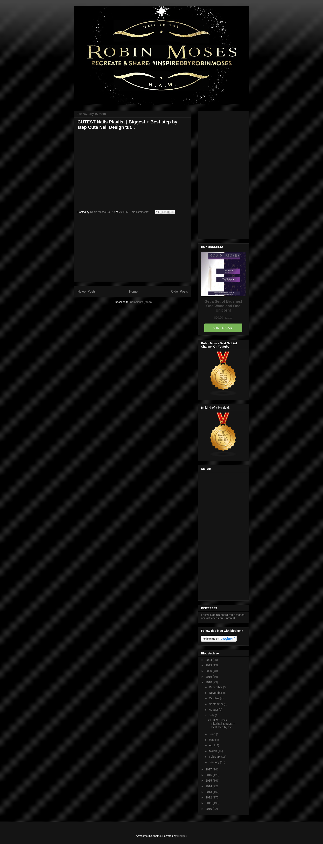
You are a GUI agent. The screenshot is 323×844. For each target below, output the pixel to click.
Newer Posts (86, 291)
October (214, 698)
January (214, 762)
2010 (209, 808)
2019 (209, 676)
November (216, 692)
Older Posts (179, 291)
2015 (209, 780)
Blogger (181, 835)
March (213, 751)
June (212, 734)
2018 (209, 682)
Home (133, 291)
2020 (209, 671)
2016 (209, 775)
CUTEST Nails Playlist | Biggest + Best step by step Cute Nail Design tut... (127, 124)
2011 (209, 803)
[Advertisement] (132, 250)
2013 (209, 792)
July (212, 715)
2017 (209, 769)
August (214, 709)
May (212, 739)
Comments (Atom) (141, 302)
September (216, 704)
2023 (209, 665)
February (215, 756)
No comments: (141, 211)
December (216, 687)
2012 (209, 797)
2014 (209, 786)
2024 (209, 659)
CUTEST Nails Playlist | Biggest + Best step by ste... (221, 724)
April (212, 745)
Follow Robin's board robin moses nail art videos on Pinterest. (222, 616)
